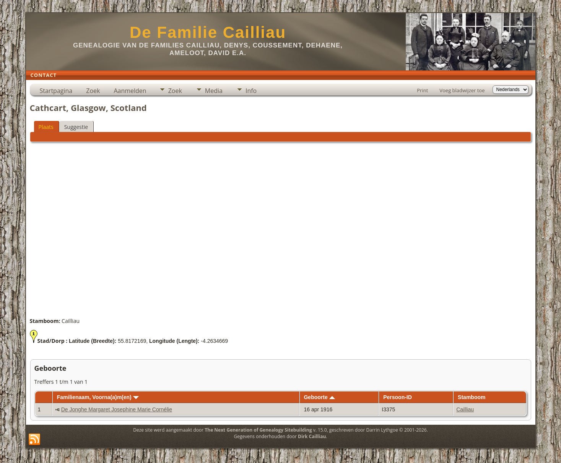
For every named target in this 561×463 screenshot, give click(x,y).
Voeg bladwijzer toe (462, 90)
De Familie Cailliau (208, 32)
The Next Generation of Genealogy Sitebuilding (258, 430)
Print (422, 90)
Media (214, 90)
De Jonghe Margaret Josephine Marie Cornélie (116, 409)
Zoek (93, 90)
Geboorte (319, 397)
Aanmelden (130, 90)
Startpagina (56, 90)
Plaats (46, 126)
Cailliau (465, 409)
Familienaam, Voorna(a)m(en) (98, 397)
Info (251, 90)
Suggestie (76, 126)
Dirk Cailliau (312, 436)
